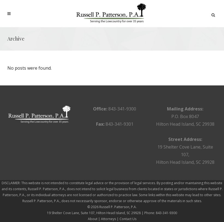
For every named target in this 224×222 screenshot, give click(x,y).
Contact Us (128, 219)
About (92, 219)
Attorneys (108, 219)
